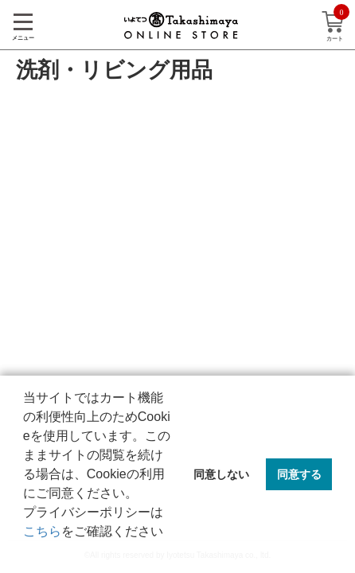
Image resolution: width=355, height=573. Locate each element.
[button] (25, 552)
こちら (42, 531)
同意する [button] (299, 474)
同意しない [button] (221, 474)
